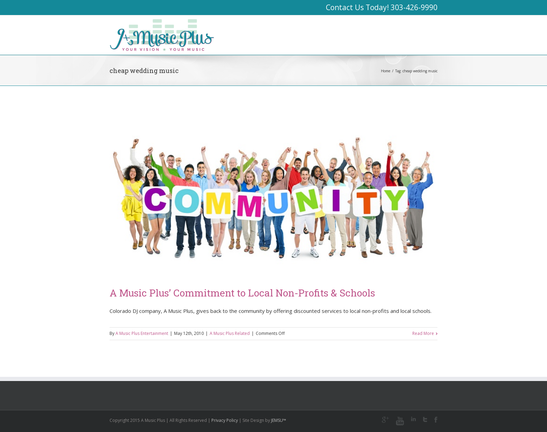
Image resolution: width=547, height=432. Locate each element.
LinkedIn (413, 419)
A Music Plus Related (230, 333)
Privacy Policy (224, 420)
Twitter (425, 419)
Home (385, 70)
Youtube (400, 421)
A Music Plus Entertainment (141, 333)
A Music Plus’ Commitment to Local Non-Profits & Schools (242, 292)
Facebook (435, 420)
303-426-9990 (414, 7)
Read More (423, 333)
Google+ (385, 420)
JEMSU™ (278, 420)
